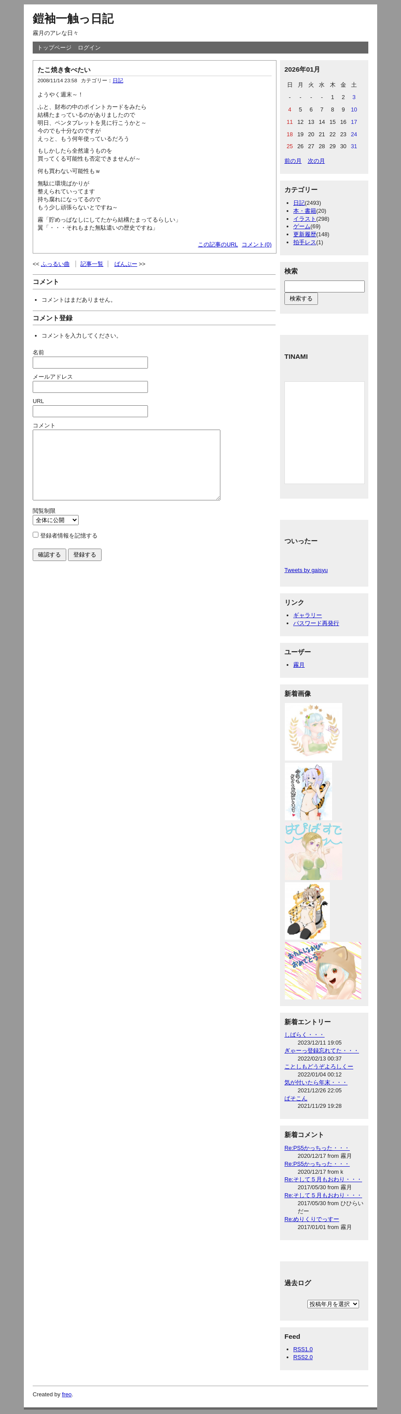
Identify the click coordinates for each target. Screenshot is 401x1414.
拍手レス (304, 242)
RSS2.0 (303, 1357)
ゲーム (301, 226)
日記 (118, 80)
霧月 (299, 664)
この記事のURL (218, 244)
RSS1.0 (303, 1349)
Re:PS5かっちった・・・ (317, 1148)
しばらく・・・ (304, 1034)
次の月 (316, 161)
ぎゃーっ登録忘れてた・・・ (321, 1050)
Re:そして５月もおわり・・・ (323, 1179)
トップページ (54, 47)
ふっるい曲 (55, 264)
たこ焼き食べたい (64, 69)
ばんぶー (125, 264)
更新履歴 (304, 234)
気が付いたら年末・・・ (316, 1082)
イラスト (304, 218)
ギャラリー (307, 615)
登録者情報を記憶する (69, 549)
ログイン (89, 47)
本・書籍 (304, 210)
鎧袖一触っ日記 (73, 18)
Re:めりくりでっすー (311, 1219)
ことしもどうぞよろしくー (318, 1066)
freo (67, 1394)
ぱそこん (295, 1098)
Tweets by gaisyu (306, 570)
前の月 (293, 161)
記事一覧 (91, 264)
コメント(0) (257, 244)
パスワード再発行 (316, 623)
